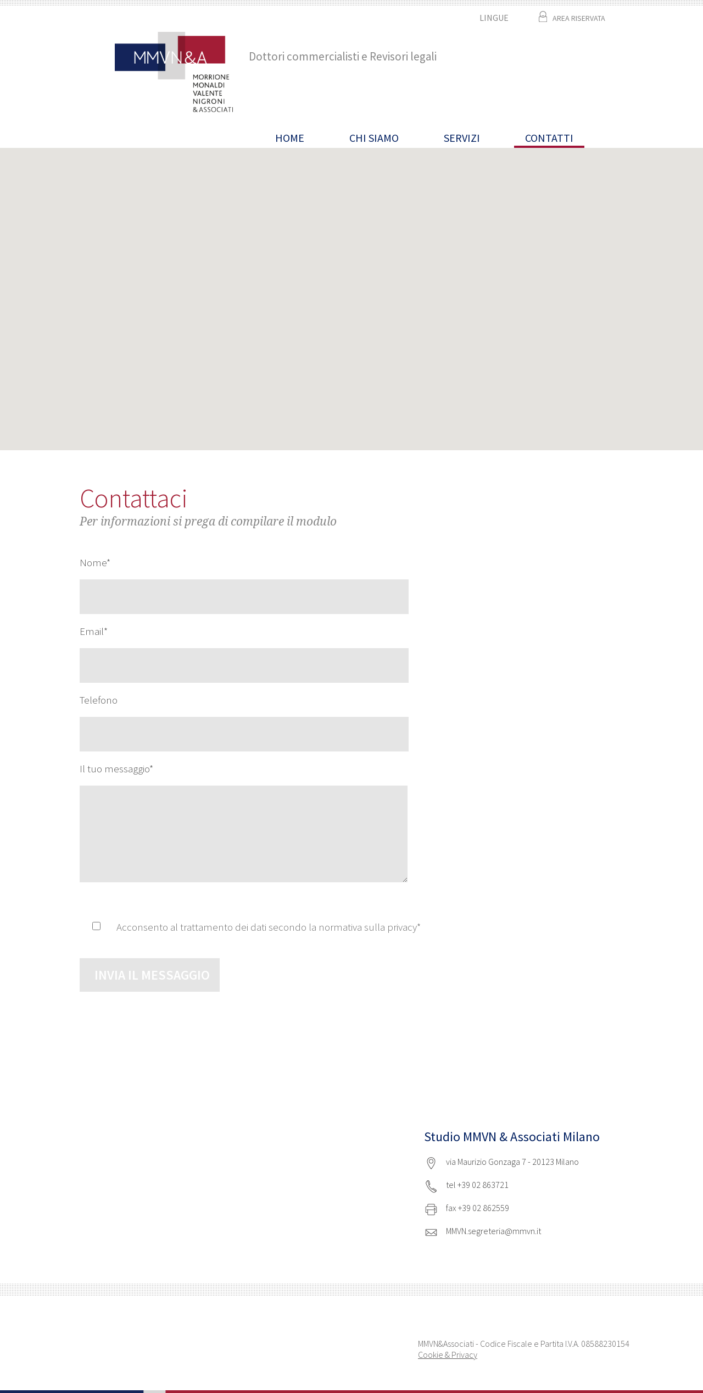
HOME (289, 138)
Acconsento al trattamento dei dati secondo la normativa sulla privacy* (268, 926)
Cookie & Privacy (447, 1354)
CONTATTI (549, 138)
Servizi (462, 138)
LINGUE (494, 17)
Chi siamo (374, 138)
